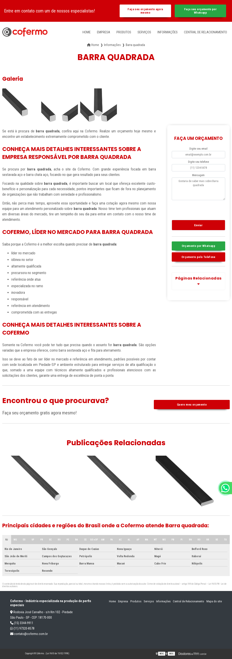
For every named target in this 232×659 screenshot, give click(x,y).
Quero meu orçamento (192, 404)
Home (86, 32)
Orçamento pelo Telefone (198, 257)
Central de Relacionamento (205, 32)
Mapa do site (214, 601)
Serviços (144, 32)
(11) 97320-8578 (22, 628)
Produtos (123, 32)
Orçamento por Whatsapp (198, 246)
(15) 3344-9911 (21, 623)
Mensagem (198, 175)
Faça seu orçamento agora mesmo (145, 10)
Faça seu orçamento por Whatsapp (200, 10)
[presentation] (199, 209)
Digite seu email (198, 148)
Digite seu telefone (198, 161)
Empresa (103, 32)
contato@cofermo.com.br (29, 634)
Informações (167, 32)
